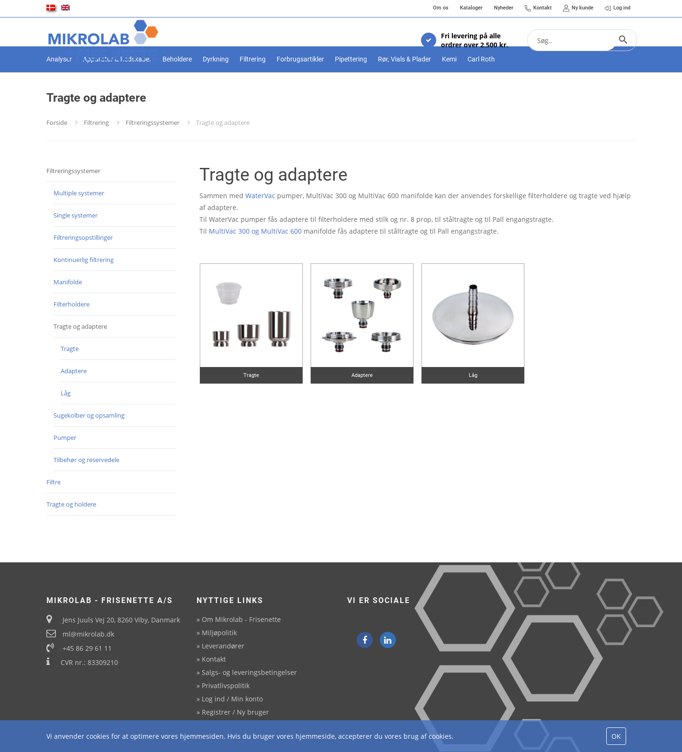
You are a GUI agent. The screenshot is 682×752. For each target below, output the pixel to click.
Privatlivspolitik (226, 685)
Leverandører (223, 645)
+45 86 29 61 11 (87, 648)
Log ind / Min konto (232, 698)
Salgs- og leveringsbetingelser (249, 672)
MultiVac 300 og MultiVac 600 (255, 263)
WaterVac (260, 228)
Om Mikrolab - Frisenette (241, 619)
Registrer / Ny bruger (235, 712)
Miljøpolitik (219, 632)
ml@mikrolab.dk (88, 634)
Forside (56, 155)
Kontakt (214, 659)
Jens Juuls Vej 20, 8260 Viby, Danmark (121, 619)
